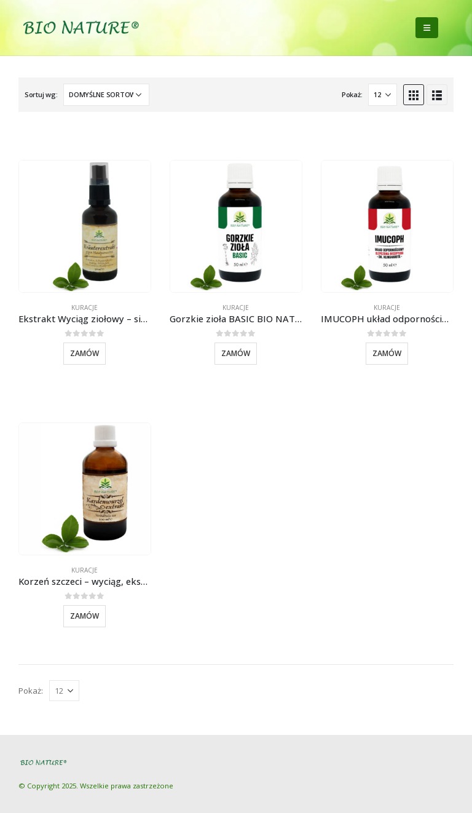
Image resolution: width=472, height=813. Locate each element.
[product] (85, 226)
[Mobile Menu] (426, 27)
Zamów (84, 353)
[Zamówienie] (106, 95)
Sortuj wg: (41, 94)
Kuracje (84, 307)
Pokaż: (352, 94)
